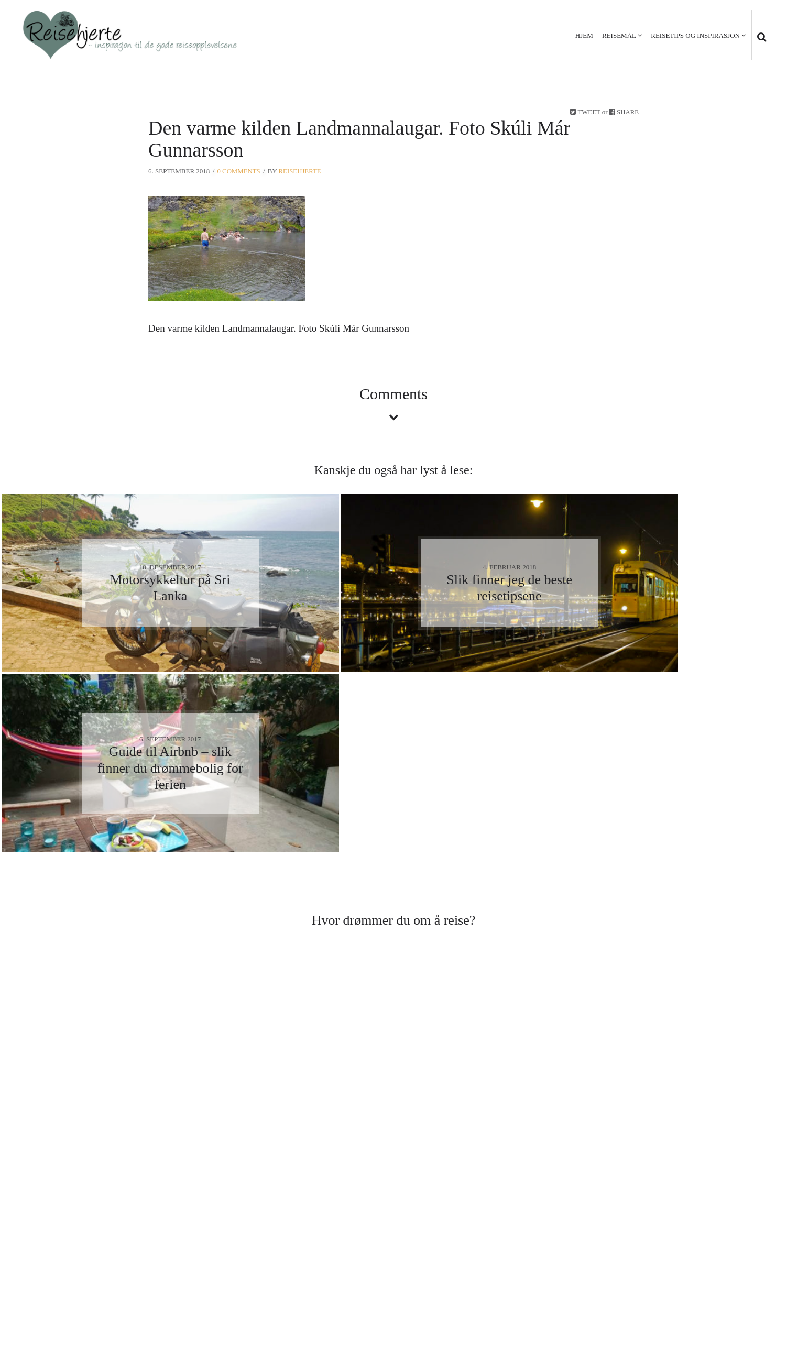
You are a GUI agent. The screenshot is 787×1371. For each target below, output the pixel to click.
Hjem (584, 35)
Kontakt (745, 1309)
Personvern (693, 1309)
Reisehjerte (300, 171)
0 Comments (239, 171)
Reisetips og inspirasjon (694, 35)
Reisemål (619, 35)
